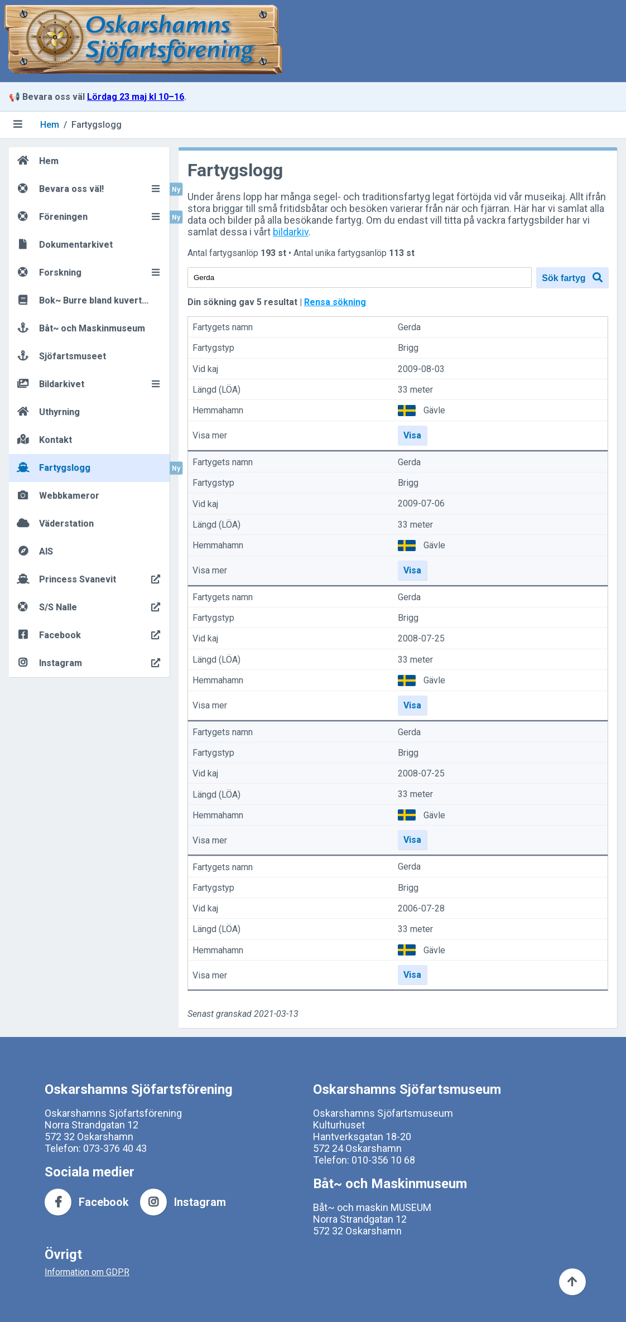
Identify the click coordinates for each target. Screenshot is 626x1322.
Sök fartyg (572, 277)
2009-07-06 (421, 504)
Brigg (408, 348)
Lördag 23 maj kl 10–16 (135, 96)
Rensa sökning (335, 302)
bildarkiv (291, 232)
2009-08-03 (421, 369)
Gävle (434, 410)
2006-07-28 (421, 908)
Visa (412, 435)
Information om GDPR (87, 1272)
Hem (49, 124)
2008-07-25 (421, 639)
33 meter (415, 389)
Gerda (409, 327)
